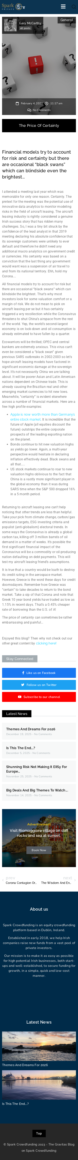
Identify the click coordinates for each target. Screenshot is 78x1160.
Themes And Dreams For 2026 (30, 729)
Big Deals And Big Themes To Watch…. (37, 790)
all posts (25, 28)
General (67, 20)
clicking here (46, 643)
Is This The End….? (20, 748)
